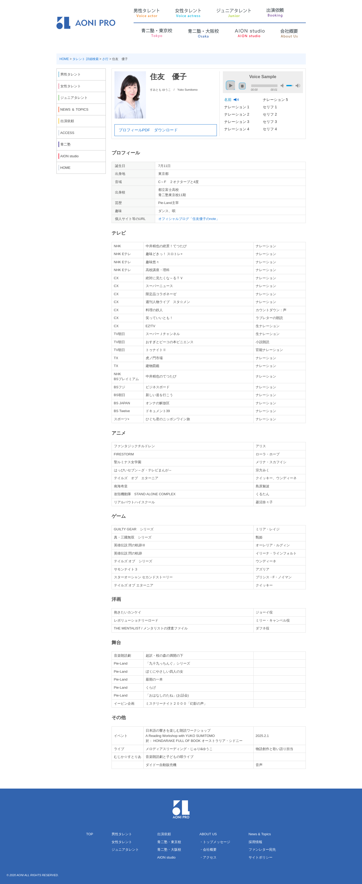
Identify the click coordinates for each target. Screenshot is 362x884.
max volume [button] (298, 86)
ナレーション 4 (237, 129)
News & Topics (260, 834)
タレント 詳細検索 (85, 59)
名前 (228, 100)
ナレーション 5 (276, 100)
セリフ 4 (270, 129)
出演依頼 (164, 834)
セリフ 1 (270, 107)
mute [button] (283, 86)
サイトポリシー (260, 857)
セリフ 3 (270, 122)
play (229, 83)
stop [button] (242, 86)
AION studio (166, 857)
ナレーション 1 (237, 107)
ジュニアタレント (125, 849)
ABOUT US (208, 834)
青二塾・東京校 (169, 842)
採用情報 (255, 842)
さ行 (105, 59)
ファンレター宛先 (262, 849)
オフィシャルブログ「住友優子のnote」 (188, 219)
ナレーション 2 (237, 114)
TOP (89, 834)
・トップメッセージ (215, 842)
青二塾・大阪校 (169, 849)
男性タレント (122, 834)
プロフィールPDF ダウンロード (148, 130)
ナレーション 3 (237, 122)
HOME (64, 59)
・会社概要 (208, 849)
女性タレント (122, 842)
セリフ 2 (270, 114)
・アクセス (208, 857)
